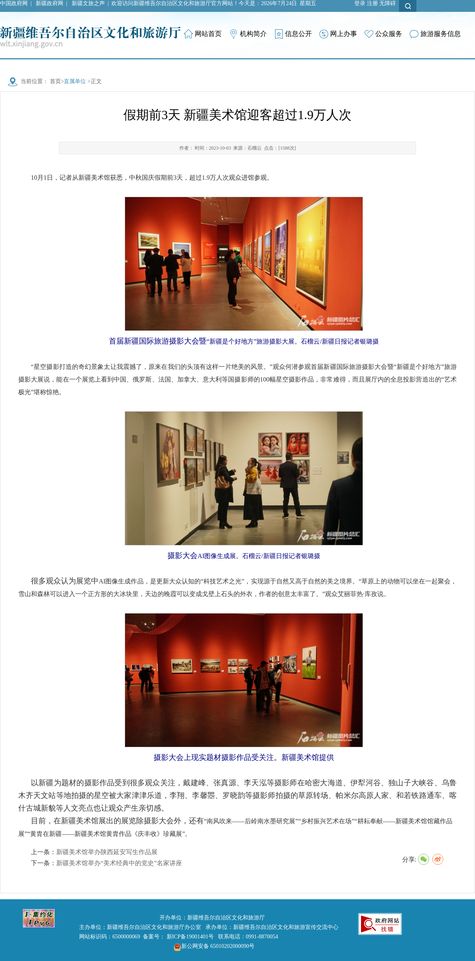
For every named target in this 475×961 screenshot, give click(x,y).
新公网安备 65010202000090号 (212, 946)
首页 (55, 81)
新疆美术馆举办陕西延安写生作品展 (107, 852)
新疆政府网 (49, 3)
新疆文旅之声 (88, 3)
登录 (359, 3)
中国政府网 (14, 3)
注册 (372, 3)
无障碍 (387, 3)
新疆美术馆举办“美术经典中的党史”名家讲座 (119, 863)
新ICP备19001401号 (190, 937)
